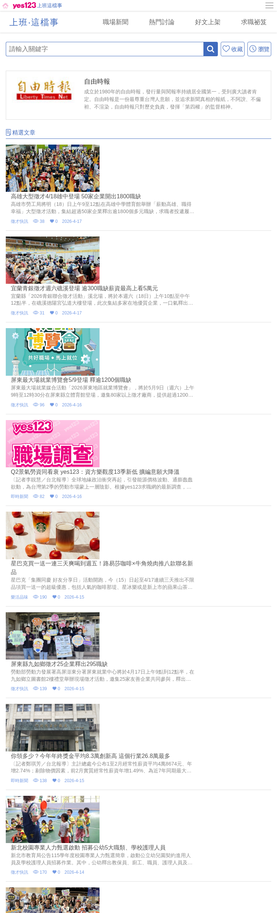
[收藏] (233, 49)
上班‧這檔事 (34, 22)
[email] (130, 858)
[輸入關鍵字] (104, 49)
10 (185, 706)
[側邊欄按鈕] (270, 5)
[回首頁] (18, 5)
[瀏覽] (259, 49)
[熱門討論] (154, 21)
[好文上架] (203, 21)
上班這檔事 (49, 5)
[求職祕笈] (252, 21)
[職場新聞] (105, 21)
